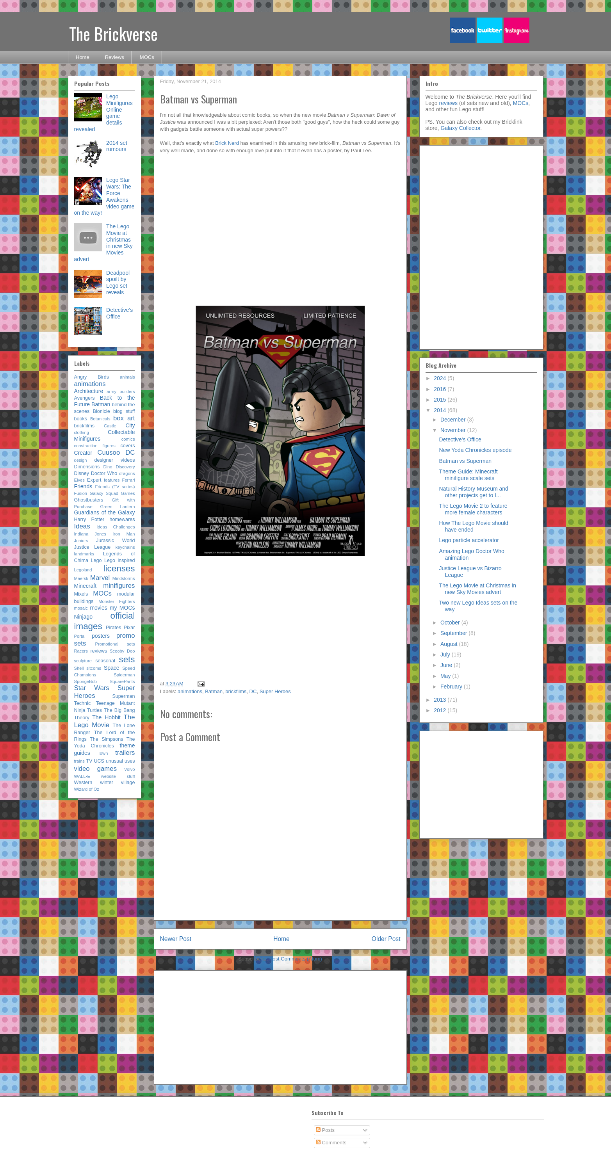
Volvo (129, 769)
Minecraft (85, 586)
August (449, 644)
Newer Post (176, 939)
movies (98, 608)
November (453, 430)
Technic (82, 703)
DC (253, 691)
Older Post (386, 939)
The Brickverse (113, 33)
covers (127, 445)
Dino (107, 466)
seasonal (105, 660)
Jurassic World (115, 540)
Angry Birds (91, 377)
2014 (440, 410)
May (446, 676)
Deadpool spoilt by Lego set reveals (118, 282)
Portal (80, 636)
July (446, 654)
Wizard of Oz (87, 789)
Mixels (81, 594)
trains (79, 761)
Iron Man (123, 534)
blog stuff (124, 411)
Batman (214, 691)
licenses (119, 568)
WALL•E (82, 776)
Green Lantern (117, 506)
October (450, 622)
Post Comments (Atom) (295, 959)
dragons (127, 473)
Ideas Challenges (115, 527)
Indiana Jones (90, 534)
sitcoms (93, 668)
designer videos (114, 460)
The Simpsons (106, 739)
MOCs (147, 57)
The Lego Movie (104, 721)
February (452, 686)
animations (190, 691)
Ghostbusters (88, 500)
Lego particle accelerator (469, 540)
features (111, 480)
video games (95, 768)
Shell (79, 668)
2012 (440, 710)
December (453, 419)
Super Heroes (275, 691)
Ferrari (128, 480)
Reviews (114, 57)
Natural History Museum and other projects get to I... (473, 492)
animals (127, 377)
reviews (98, 651)
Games (128, 493)
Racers (81, 651)
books (80, 419)
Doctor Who (104, 473)
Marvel (100, 578)
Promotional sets (115, 644)
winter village (117, 782)
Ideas (82, 526)
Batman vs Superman (465, 461)
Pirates (113, 627)
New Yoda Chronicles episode (475, 450)
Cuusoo (108, 452)
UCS (99, 761)
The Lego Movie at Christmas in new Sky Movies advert (477, 588)
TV (89, 761)
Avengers (84, 398)
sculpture (83, 660)
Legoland (83, 569)
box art (124, 418)
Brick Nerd (227, 143)
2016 (440, 389)
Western (83, 782)
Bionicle (101, 411)
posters (101, 636)
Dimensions (87, 467)
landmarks (84, 553)
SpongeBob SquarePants (104, 681)
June (447, 665)
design (80, 460)
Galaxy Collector (460, 128)
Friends (83, 486)
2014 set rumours (116, 146)
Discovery (125, 466)
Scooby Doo (122, 651)
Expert (94, 480)
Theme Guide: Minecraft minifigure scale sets (468, 474)
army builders (121, 391)
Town (103, 753)
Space (111, 668)
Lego (96, 560)
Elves (79, 480)
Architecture (88, 391)
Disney (81, 473)
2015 (440, 400)
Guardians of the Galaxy (104, 512)
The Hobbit (106, 717)
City (130, 425)
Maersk (81, 578)
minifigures (119, 585)
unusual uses (120, 761)
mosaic (81, 608)
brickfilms (235, 691)
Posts (325, 1130)
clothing (81, 432)
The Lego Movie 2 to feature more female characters (473, 509)
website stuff (118, 776)
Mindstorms (123, 578)
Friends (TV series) (115, 486)
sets (127, 659)
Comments (331, 1143)
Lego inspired (119, 560)
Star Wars (91, 688)
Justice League (92, 547)
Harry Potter (89, 519)
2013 (440, 700)
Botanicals (100, 418)
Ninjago (83, 617)
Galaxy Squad (103, 493)
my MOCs (122, 608)
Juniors (81, 540)
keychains (125, 547)
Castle (110, 425)
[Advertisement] (338, 621)
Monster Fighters (116, 601)
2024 (440, 378)
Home (82, 57)
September (454, 633)
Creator (83, 453)
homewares (122, 519)
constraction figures (95, 445)
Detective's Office (119, 313)
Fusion (80, 493)
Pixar (129, 627)
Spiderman (124, 674)
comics (128, 439)
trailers (125, 752)
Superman (123, 696)
